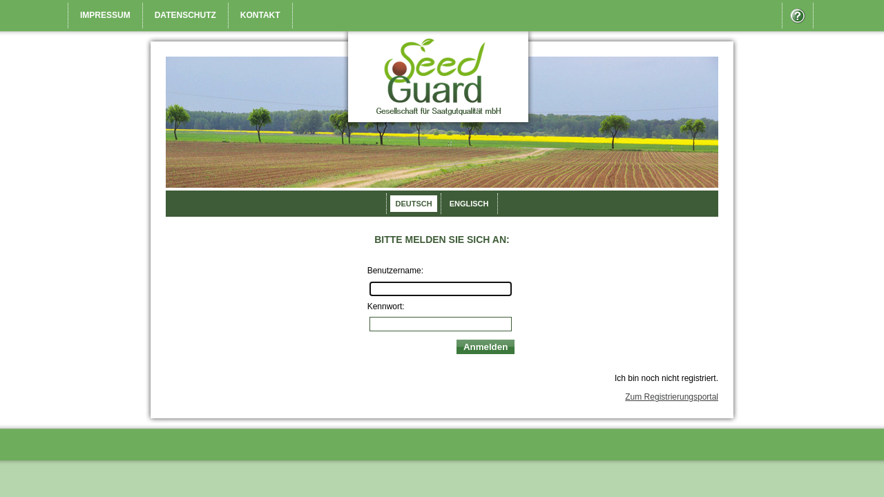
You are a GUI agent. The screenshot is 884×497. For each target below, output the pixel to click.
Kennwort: (386, 306)
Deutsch (413, 203)
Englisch (469, 203)
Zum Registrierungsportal (671, 397)
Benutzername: (395, 270)
